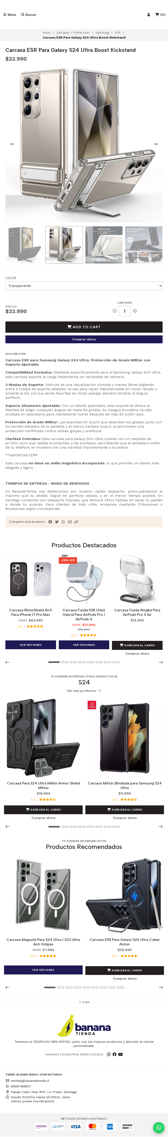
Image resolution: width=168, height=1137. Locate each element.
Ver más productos (84, 691)
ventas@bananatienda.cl (27, 1081)
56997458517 (18, 1086)
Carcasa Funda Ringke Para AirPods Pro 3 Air (137, 612)
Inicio (46, 33)
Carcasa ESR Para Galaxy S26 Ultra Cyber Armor (125, 942)
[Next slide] (155, 144)
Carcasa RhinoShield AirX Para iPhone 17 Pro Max (30, 612)
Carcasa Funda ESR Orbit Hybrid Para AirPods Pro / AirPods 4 (84, 614)
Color (10, 278)
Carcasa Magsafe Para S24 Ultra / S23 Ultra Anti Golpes (43, 942)
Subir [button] (84, 1002)
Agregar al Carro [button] (137, 645)
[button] (76, 522)
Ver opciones (31, 645)
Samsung (102, 33)
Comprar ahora (84, 340)
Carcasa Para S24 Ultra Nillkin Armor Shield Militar (43, 786)
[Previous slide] (12, 144)
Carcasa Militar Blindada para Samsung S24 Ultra (125, 786)
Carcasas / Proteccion (73, 33)
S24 (117, 33)
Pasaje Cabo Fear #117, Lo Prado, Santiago (41, 1092)
